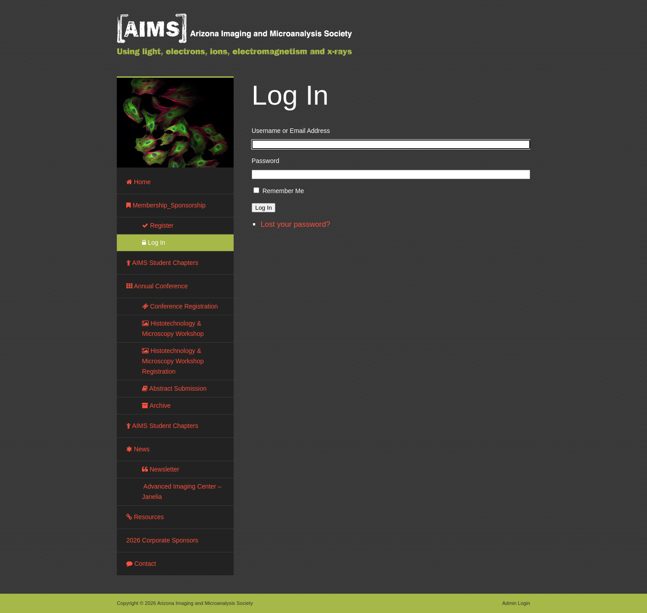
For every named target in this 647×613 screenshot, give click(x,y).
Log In (263, 207)
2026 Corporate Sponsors (162, 540)
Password (265, 160)
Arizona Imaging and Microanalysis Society (256, 40)
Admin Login (516, 603)
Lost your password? (295, 224)
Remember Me (283, 190)
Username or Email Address (291, 130)
